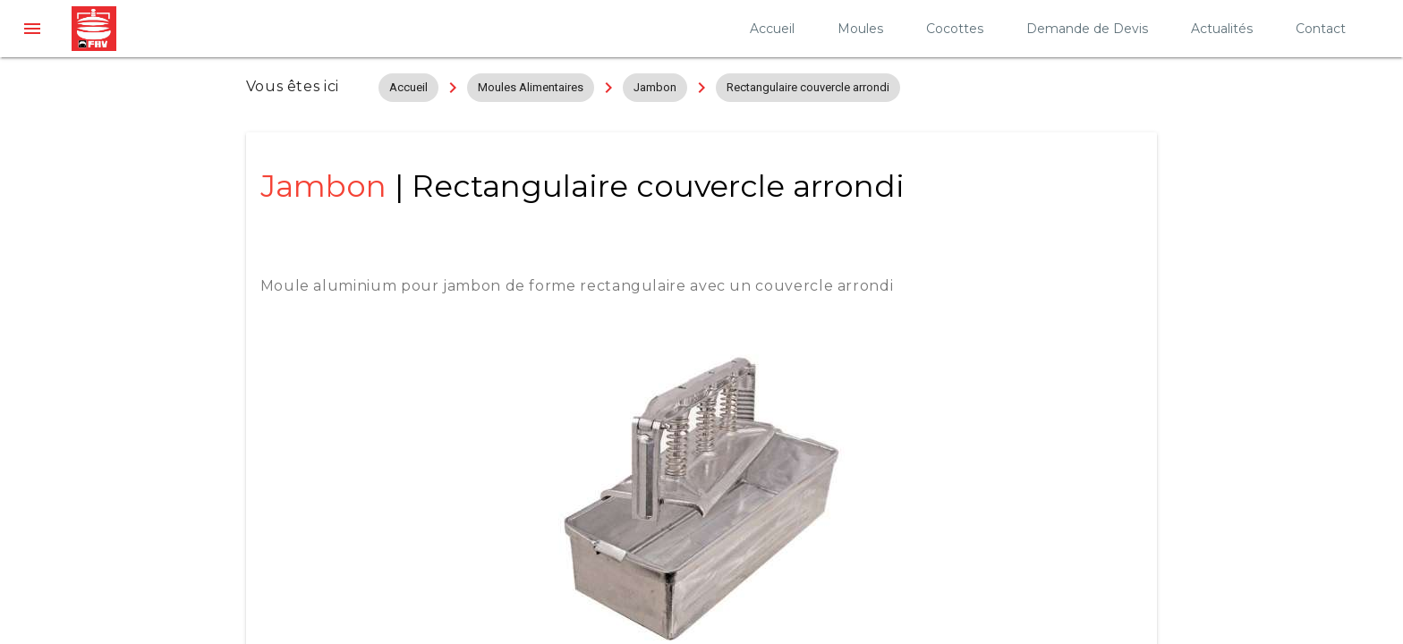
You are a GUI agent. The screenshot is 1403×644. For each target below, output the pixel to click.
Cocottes (954, 29)
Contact (1321, 29)
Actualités (1222, 29)
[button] (32, 28)
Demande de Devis (1087, 29)
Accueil (772, 29)
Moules (860, 29)
